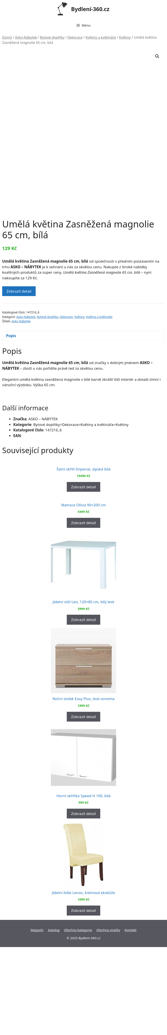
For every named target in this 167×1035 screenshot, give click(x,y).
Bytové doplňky (52, 37)
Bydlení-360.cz (90, 9)
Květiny (125, 37)
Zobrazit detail (19, 257)
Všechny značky (108, 1018)
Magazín (36, 1018)
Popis (11, 301)
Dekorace (74, 37)
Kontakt (131, 1018)
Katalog (54, 1018)
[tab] (83, 302)
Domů (7, 37)
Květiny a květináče (101, 37)
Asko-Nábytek (26, 37)
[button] (157, 56)
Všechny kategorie (78, 1018)
